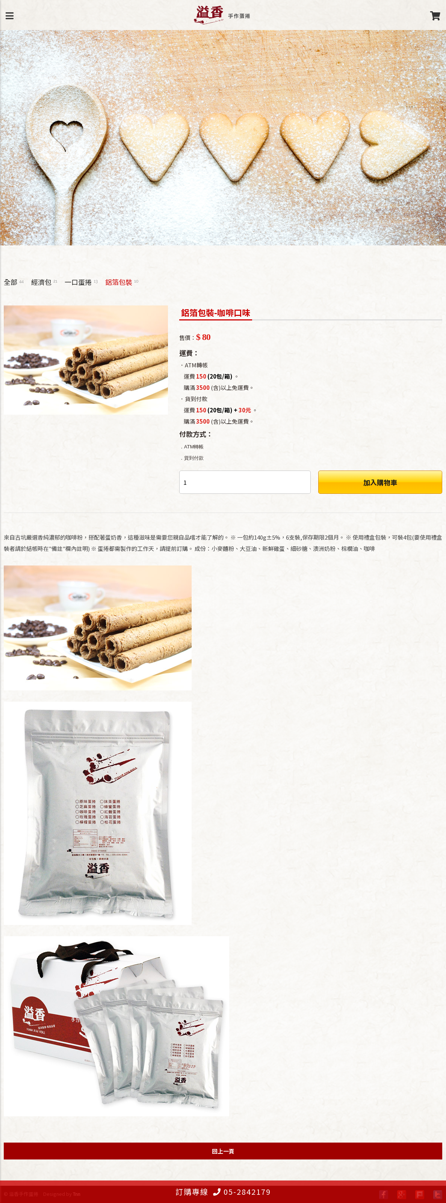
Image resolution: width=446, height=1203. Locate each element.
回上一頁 (223, 1151)
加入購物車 (380, 482)
